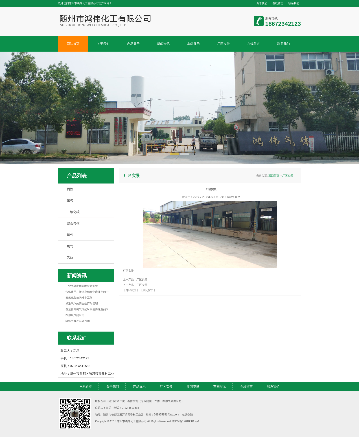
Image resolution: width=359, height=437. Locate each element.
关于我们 (261, 3)
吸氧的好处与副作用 (78, 321)
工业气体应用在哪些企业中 (82, 286)
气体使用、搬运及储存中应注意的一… (88, 291)
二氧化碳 (73, 212)
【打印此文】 (131, 290)
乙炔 (70, 258)
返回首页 (273, 175)
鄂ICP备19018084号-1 (185, 421)
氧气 (70, 246)
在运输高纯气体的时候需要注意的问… (88, 309)
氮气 (70, 200)
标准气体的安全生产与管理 (82, 303)
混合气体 (73, 223)
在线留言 (277, 3)
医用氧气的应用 (75, 315)
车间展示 (193, 44)
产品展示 (133, 44)
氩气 (70, 235)
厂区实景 (223, 44)
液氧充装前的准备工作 (79, 297)
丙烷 (70, 189)
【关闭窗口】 (148, 290)
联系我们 (293, 3)
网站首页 (73, 44)
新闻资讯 (163, 44)
